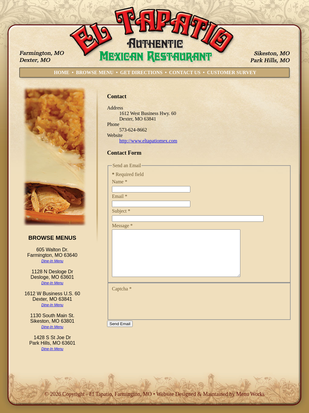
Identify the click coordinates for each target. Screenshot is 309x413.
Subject (121, 211)
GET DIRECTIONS (141, 72)
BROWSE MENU (94, 72)
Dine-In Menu (52, 261)
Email (119, 196)
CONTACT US (184, 72)
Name (119, 181)
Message (122, 225)
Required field (128, 174)
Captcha (121, 297)
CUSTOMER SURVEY (231, 72)
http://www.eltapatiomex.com (148, 140)
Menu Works (250, 394)
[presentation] (158, 313)
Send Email (120, 333)
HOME (62, 72)
